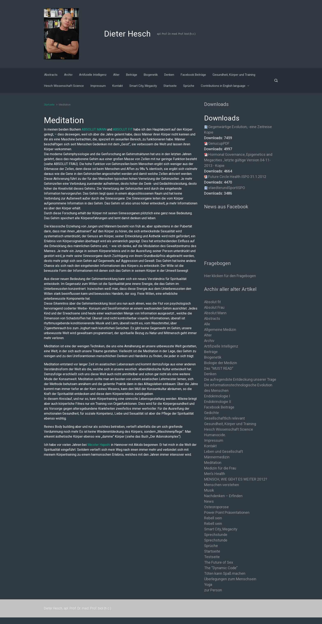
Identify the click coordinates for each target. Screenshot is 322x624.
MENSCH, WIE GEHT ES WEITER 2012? (235, 479)
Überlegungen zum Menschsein (230, 579)
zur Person (213, 590)
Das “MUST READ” (218, 368)
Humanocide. (215, 435)
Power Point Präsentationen (227, 512)
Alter (208, 335)
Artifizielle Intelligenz (221, 346)
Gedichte (211, 413)
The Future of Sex (218, 562)
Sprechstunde (215, 534)
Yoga (208, 584)
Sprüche (211, 546)
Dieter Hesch (127, 34)
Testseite (212, 557)
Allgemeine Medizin (220, 329)
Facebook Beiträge (219, 407)
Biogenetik (212, 357)
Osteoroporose (216, 507)
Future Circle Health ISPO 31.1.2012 (237, 176)
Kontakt (210, 446)
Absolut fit (212, 302)
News (209, 501)
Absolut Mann (215, 313)
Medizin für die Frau (220, 468)
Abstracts (212, 318)
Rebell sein (213, 518)
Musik (209, 490)
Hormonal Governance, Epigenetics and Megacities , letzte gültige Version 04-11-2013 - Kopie (238, 160)
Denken (210, 374)
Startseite (49, 104)
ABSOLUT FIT (123, 129)
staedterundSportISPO (226, 188)
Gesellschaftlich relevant (224, 418)
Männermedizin (217, 457)
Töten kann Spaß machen (224, 573)
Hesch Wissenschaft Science (228, 429)
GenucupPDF (218, 143)
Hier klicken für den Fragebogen (230, 276)
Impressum (213, 440)
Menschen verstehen (221, 485)
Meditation (212, 462)
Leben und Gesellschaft (223, 451)
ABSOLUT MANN (94, 129)
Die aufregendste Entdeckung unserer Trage (240, 379)
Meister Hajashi (98, 445)
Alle (207, 324)
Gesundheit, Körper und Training (230, 424)
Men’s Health (214, 473)
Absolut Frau (214, 307)
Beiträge (211, 352)
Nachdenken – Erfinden (223, 496)
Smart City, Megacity (220, 529)
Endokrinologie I (217, 396)
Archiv (209, 340)
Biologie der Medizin (220, 363)
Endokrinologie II (217, 401)
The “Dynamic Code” (221, 568)
